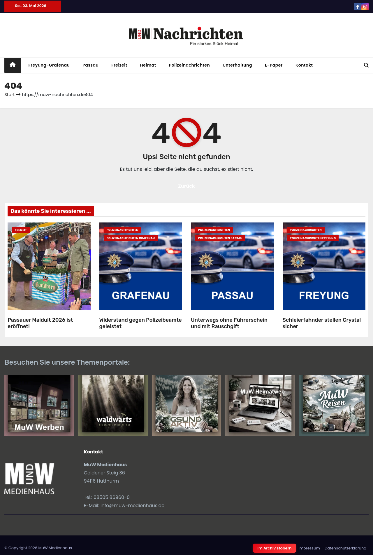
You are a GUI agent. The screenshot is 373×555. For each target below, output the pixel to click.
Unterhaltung (237, 65)
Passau (90, 65)
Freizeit (119, 65)
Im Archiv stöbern (275, 548)
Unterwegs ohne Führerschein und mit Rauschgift (229, 323)
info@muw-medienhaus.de (133, 505)
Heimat (148, 65)
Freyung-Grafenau (49, 65)
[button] (366, 65)
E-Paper (274, 65)
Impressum (309, 548)
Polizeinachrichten (189, 65)
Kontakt (304, 65)
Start (9, 94)
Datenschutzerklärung (345, 548)
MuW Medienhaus (55, 548)
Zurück (186, 186)
